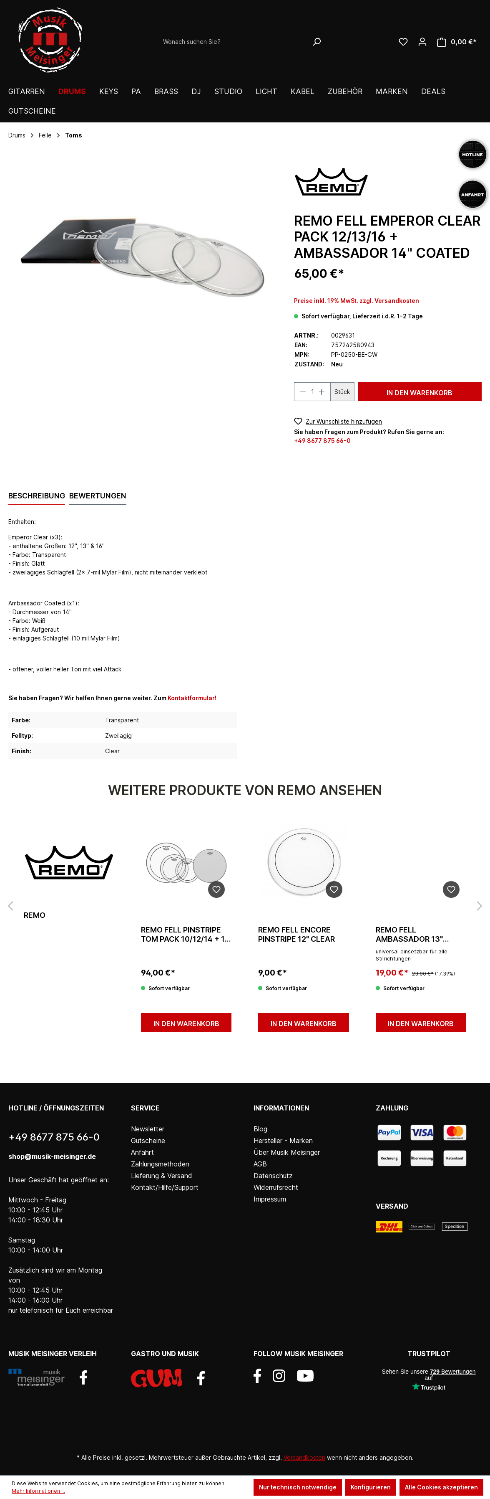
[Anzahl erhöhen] (322, 391)
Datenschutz (273, 1175)
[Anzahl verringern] (303, 391)
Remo (34, 915)
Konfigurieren (371, 1487)
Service (145, 1108)
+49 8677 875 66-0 (322, 440)
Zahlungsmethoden (160, 1164)
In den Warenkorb (419, 393)
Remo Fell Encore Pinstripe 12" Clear (296, 934)
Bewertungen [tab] (97, 495)
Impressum (270, 1199)
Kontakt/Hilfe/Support (165, 1187)
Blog (260, 1129)
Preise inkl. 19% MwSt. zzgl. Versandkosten (356, 300)
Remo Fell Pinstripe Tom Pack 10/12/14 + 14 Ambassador (185, 934)
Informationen (281, 1108)
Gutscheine (148, 1140)
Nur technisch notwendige (298, 1487)
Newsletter (147, 1129)
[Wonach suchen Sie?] (233, 41)
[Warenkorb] (457, 42)
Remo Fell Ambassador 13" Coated (409, 934)
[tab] (36, 496)
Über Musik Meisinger (287, 1152)
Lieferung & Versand (161, 1175)
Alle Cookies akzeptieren (441, 1487)
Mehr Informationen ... (38, 1491)
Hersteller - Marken (283, 1140)
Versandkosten (304, 1457)
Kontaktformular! (192, 697)
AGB (260, 1164)
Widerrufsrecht (276, 1187)
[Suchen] (316, 41)
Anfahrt (142, 1152)
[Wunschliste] (403, 42)
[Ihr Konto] (422, 42)
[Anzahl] (312, 391)
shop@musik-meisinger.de (52, 1156)
